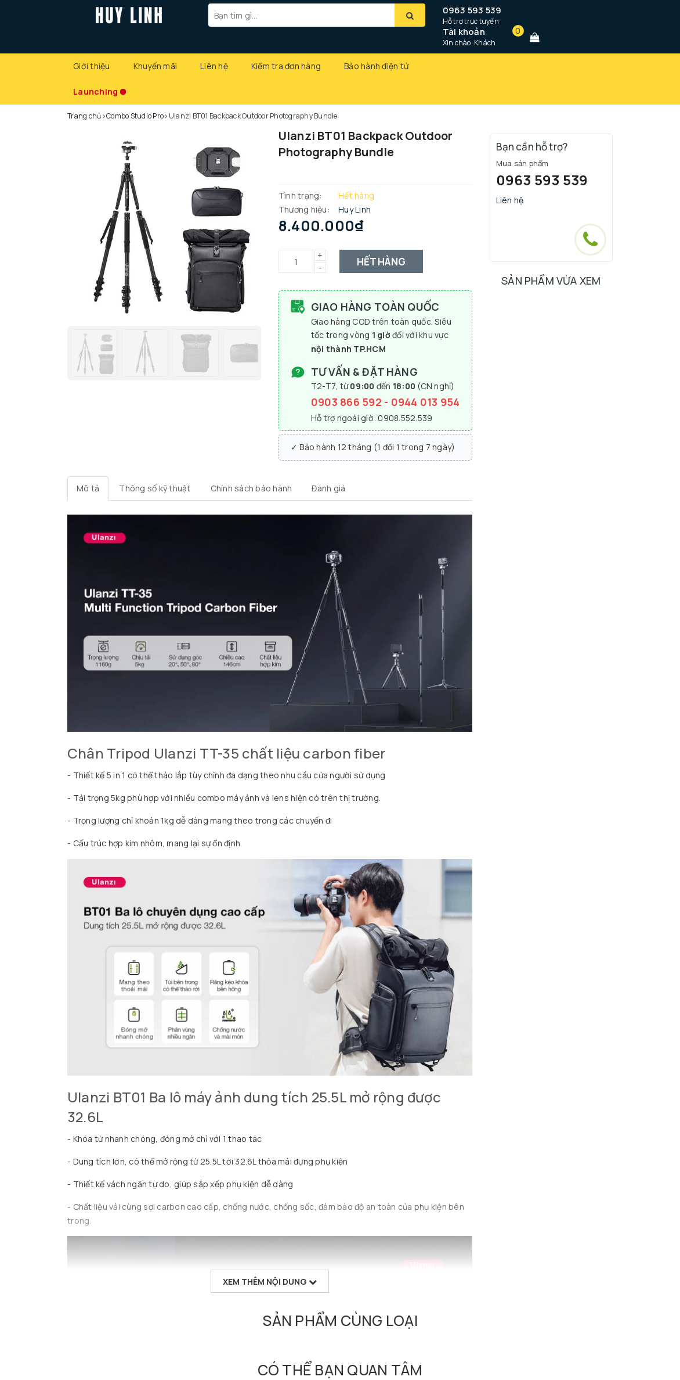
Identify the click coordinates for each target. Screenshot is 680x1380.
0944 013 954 (425, 402)
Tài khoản (464, 32)
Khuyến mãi (155, 65)
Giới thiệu (91, 65)
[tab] (87, 488)
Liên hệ (214, 65)
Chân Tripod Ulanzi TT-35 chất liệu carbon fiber (226, 753)
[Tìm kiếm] (410, 15)
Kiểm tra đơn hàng (286, 65)
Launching (95, 91)
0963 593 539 (472, 10)
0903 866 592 (347, 402)
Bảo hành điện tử (376, 65)
